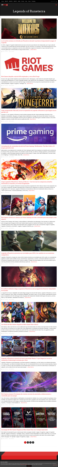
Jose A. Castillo (5, 51)
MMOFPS (6, 1)
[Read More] (33, 49)
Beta (26, 1)
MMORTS (15, 1)
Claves (29, 1)
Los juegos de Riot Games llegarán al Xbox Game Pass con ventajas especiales (24, 429)
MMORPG (11, 1)
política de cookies (24, 464)
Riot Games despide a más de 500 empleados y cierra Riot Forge (20, 76)
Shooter (22, 1)
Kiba (3, 192)
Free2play (33, 1)
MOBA (19, 1)
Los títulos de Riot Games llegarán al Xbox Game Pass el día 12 (19, 324)
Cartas (2, 1)
